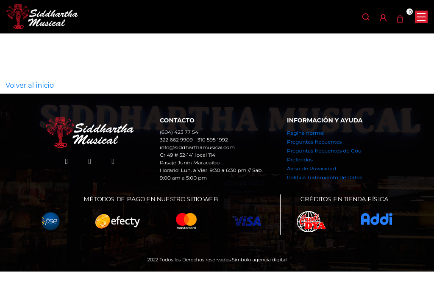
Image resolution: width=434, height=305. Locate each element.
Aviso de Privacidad (311, 168)
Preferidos (300, 159)
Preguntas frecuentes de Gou (324, 150)
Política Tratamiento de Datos (324, 177)
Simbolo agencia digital (259, 260)
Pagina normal (306, 133)
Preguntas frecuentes (314, 142)
